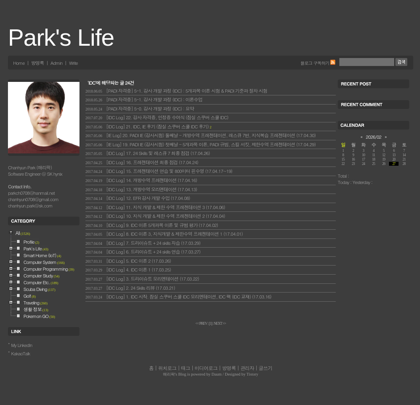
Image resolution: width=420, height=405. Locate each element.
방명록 (37, 63)
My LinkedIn (21, 345)
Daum (216, 374)
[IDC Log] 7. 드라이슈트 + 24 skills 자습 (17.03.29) (142, 243)
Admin (56, 63)
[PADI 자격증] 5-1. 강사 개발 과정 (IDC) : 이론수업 (143, 99)
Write (73, 63)
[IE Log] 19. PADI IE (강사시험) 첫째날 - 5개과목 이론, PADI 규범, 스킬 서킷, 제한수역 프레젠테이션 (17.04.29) (200, 144)
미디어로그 (206, 368)
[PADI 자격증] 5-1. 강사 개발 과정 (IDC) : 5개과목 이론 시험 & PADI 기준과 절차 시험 (176, 90)
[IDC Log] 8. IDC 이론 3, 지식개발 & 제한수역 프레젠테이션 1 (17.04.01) (164, 234)
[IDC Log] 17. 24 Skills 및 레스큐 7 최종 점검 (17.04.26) (147, 153)
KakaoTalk (20, 353)
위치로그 (167, 368)
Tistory (252, 374)
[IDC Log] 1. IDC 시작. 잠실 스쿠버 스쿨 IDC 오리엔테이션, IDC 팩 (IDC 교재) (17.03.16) (178, 296)
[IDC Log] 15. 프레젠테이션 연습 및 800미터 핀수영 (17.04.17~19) (158, 171)
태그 (185, 368)
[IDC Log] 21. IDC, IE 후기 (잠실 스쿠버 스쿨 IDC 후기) (148, 126)
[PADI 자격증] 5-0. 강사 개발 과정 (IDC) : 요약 (139, 108)
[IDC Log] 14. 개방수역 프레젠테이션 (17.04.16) (141, 180)
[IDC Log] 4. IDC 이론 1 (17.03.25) (128, 269)
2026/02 (373, 137)
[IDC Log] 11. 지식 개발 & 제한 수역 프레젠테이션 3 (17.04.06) (155, 207)
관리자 (247, 368)
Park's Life (61, 37)
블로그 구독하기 (314, 63)
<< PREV (201, 324)
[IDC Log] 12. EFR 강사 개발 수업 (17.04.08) (137, 198)
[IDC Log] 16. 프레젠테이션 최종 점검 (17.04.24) (141, 162)
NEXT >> (220, 324)
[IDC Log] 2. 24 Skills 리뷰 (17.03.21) (130, 288)
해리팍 (169, 374)
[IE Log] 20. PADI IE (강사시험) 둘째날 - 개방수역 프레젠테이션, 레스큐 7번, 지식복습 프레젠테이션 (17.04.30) (200, 135)
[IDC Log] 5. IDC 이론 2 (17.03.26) (128, 261)
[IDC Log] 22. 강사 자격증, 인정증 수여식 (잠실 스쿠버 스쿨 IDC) (156, 117)
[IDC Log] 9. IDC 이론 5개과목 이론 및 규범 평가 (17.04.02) (151, 225)
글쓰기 (265, 368)
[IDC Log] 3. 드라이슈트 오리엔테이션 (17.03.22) (142, 278)
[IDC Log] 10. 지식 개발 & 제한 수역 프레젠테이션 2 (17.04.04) (155, 216)
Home (19, 63)
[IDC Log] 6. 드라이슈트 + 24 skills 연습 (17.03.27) (142, 251)
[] (210, 324)
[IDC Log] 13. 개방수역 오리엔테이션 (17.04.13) (141, 189)
